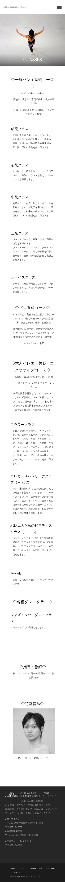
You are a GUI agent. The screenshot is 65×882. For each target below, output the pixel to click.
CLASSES (32, 868)
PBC (41, 868)
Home (12, 868)
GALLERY (50, 868)
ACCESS (17, 873)
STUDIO (22, 868)
